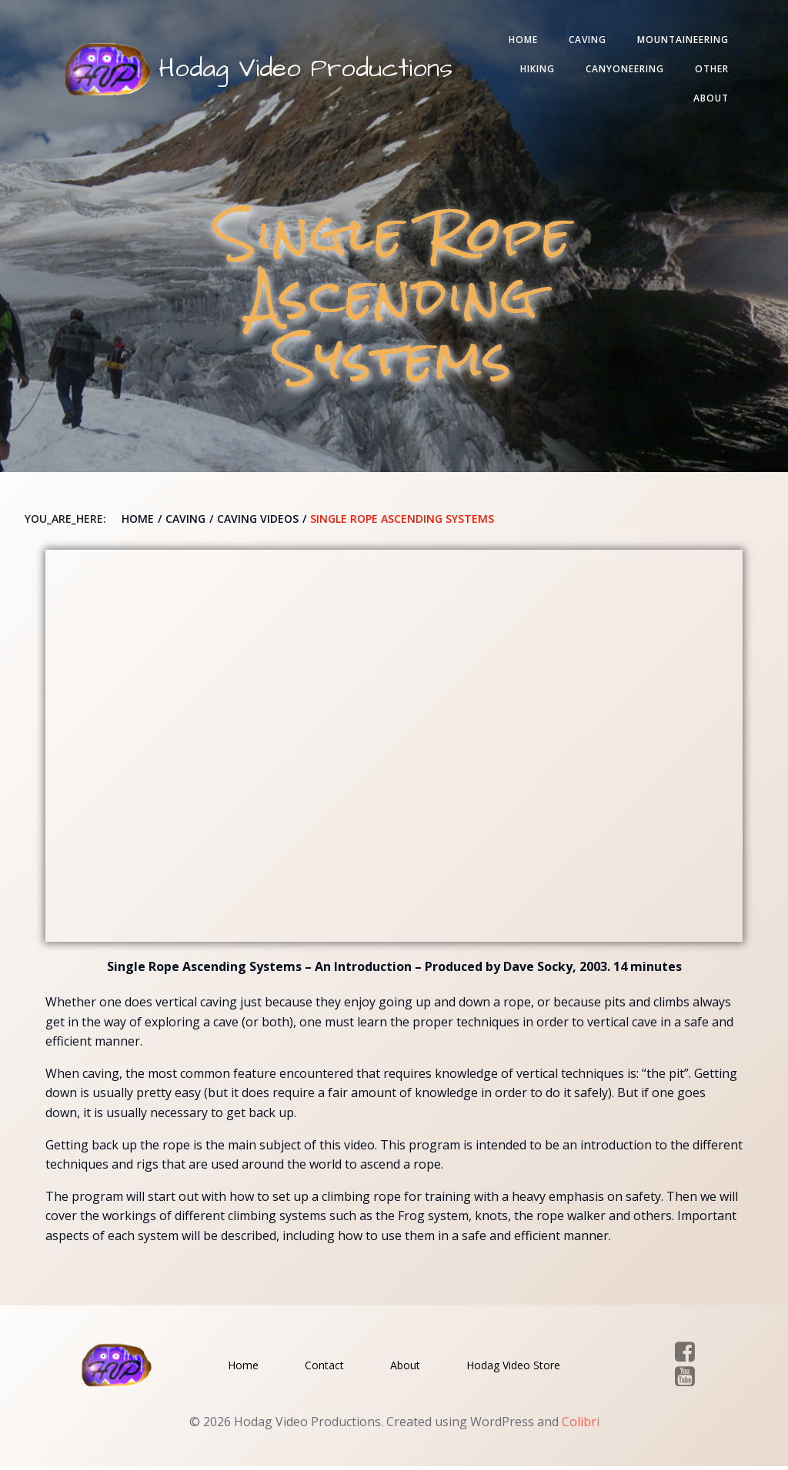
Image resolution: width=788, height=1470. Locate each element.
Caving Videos (258, 521)
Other (709, 70)
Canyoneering (622, 70)
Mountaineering (680, 41)
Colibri (580, 1424)
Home (520, 41)
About (708, 99)
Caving (584, 41)
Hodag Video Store (513, 1367)
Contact (324, 1367)
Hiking (534, 70)
